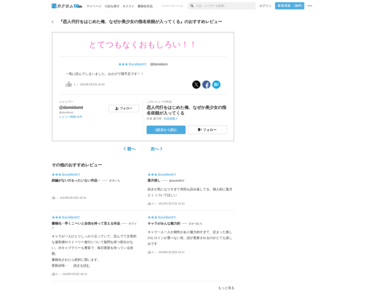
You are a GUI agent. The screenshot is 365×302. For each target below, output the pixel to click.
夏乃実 (157, 118)
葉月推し (154, 180)
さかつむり (196, 223)
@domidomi (159, 64)
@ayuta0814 (176, 180)
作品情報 (170, 118)
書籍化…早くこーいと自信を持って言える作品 (86, 223)
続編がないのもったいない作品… (76, 180)
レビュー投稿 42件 (70, 116)
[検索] (192, 6)
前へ (129, 149)
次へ (156, 149)
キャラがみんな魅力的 (164, 223)
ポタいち (114, 180)
